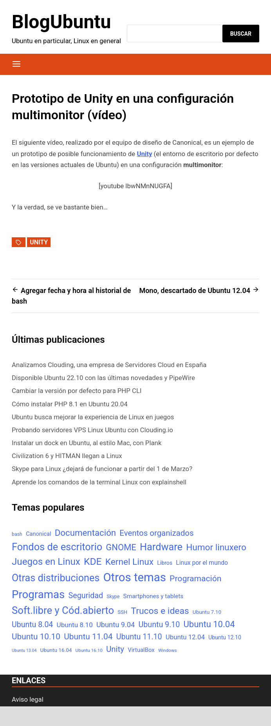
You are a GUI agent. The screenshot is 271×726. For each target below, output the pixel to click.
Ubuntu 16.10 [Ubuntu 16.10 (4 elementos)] (89, 650)
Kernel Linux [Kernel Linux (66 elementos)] (129, 562)
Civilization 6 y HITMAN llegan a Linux (67, 456)
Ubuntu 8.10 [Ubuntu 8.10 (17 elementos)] (75, 625)
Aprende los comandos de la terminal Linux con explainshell (99, 482)
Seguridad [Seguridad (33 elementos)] (85, 595)
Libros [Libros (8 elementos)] (164, 563)
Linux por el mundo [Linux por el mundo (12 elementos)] (202, 562)
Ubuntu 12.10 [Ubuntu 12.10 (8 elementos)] (224, 637)
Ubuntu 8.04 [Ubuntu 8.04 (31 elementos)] (32, 624)
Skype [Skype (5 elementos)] (113, 596)
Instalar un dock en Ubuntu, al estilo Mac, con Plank (86, 443)
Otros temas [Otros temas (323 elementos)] (134, 577)
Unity (39, 242)
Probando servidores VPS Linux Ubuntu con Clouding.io (92, 430)
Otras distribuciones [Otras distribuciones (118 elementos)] (55, 578)
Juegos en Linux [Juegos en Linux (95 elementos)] (46, 561)
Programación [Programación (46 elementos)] (195, 578)
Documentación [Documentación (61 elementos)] (85, 533)
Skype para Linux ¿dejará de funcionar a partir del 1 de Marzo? (102, 469)
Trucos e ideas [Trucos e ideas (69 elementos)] (160, 611)
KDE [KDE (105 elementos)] (93, 561)
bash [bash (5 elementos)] (17, 534)
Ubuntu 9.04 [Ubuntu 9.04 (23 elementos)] (115, 624)
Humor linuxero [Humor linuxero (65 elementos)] (216, 547)
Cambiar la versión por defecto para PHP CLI (77, 391)
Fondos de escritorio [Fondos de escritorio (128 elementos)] (57, 547)
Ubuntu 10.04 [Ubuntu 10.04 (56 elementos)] (209, 624)
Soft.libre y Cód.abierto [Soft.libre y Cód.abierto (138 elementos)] (63, 610)
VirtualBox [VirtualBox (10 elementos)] (141, 649)
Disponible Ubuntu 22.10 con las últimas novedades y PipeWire (103, 378)
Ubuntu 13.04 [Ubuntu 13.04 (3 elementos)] (24, 650)
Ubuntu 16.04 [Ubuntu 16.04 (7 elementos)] (56, 650)
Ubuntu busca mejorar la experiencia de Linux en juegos (93, 417)
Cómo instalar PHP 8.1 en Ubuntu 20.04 (70, 404)
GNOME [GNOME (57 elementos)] (121, 547)
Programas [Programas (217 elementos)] (38, 594)
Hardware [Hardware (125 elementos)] (161, 547)
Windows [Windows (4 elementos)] (167, 650)
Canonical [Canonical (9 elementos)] (38, 533)
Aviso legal (27, 699)
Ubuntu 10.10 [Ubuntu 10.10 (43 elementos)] (36, 636)
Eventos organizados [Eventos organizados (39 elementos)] (156, 533)
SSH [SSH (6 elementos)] (122, 612)
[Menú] (16, 64)
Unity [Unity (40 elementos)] (115, 649)
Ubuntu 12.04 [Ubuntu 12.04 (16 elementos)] (185, 637)
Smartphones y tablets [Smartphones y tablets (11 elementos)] (153, 596)
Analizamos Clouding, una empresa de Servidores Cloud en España (109, 365)
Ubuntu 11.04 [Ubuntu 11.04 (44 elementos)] (88, 636)
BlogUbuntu (61, 22)
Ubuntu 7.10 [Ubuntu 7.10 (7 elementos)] (207, 612)
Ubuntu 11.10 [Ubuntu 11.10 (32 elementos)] (139, 636)
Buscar (240, 34)
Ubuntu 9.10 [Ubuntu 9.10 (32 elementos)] (159, 624)
